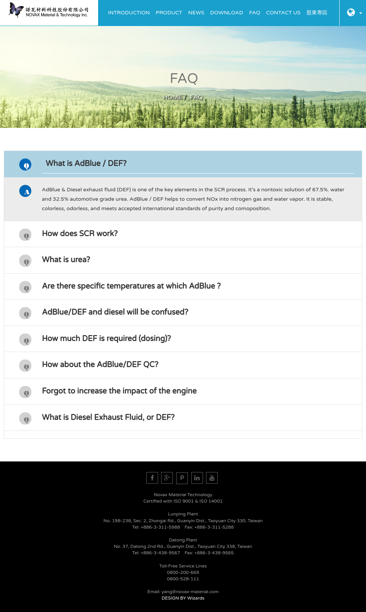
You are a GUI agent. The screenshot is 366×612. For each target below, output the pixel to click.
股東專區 (317, 12)
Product (169, 12)
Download (226, 12)
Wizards (195, 598)
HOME (172, 97)
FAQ (254, 12)
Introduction (129, 12)
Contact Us (283, 12)
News (196, 12)
